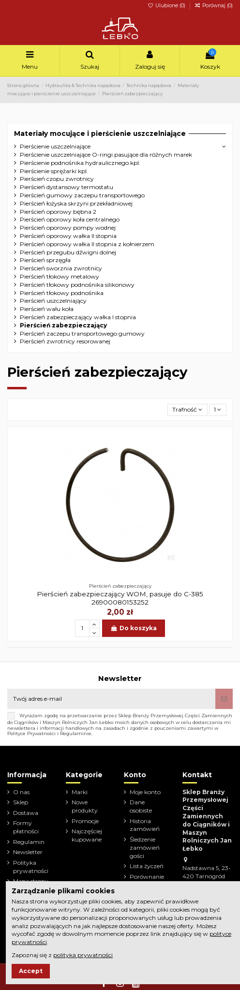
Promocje (85, 821)
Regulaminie (75, 733)
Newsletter (28, 852)
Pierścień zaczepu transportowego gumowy (82, 333)
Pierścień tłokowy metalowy (59, 276)
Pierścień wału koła (47, 308)
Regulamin (29, 841)
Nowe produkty (85, 806)
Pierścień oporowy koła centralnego (70, 219)
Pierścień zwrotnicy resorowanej (65, 341)
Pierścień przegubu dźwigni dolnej (68, 252)
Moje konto (145, 792)
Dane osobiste (141, 806)
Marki (80, 792)
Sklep (20, 802)
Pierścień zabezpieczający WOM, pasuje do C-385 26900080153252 (120, 598)
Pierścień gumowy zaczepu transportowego (82, 195)
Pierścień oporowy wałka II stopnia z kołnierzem (87, 244)
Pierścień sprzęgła (45, 260)
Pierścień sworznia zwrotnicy (61, 268)
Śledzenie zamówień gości (145, 847)
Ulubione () (167, 5)
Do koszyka (133, 628)
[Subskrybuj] (224, 699)
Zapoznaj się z (62, 955)
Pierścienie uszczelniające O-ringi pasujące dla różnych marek (106, 154)
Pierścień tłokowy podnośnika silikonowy (77, 284)
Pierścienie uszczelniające (55, 146)
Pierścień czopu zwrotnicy (57, 178)
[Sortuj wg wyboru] (187, 410)
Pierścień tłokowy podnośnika (62, 292)
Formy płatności (26, 827)
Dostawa (25, 812)
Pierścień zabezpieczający (63, 325)
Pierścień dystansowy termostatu (66, 187)
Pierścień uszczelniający (53, 300)
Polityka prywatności (30, 866)
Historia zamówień (145, 825)
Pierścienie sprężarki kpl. (54, 171)
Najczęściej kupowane (87, 835)
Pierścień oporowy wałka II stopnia (68, 235)
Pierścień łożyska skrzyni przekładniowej (76, 203)
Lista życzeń (147, 866)
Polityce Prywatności (31, 733)
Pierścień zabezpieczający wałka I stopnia (78, 317)
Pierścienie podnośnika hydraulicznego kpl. (80, 162)
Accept (31, 971)
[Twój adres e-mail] (111, 699)
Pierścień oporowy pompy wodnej (68, 227)
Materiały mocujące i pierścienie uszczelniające (100, 133)
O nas (21, 792)
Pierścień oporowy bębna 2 (58, 211)
